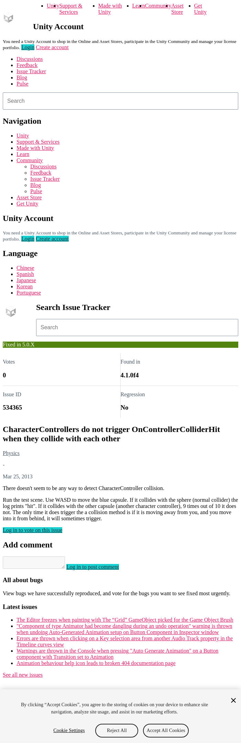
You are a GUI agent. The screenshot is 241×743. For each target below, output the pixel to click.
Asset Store (177, 9)
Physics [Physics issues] (11, 453)
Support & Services (70, 9)
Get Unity (200, 9)
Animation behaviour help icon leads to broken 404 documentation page (96, 665)
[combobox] (120, 101)
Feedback (27, 65)
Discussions (30, 59)
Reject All (117, 730)
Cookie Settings (69, 730)
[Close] (233, 700)
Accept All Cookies (165, 730)
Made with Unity (110, 9)
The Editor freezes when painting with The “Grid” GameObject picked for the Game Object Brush (125, 622)
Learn (138, 6)
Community (158, 6)
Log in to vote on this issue (32, 530)
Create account (52, 47)
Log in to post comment (99, 569)
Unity (53, 6)
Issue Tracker (31, 71)
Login (27, 47)
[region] (120, 716)
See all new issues (23, 677)
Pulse (23, 84)
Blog (22, 77)
